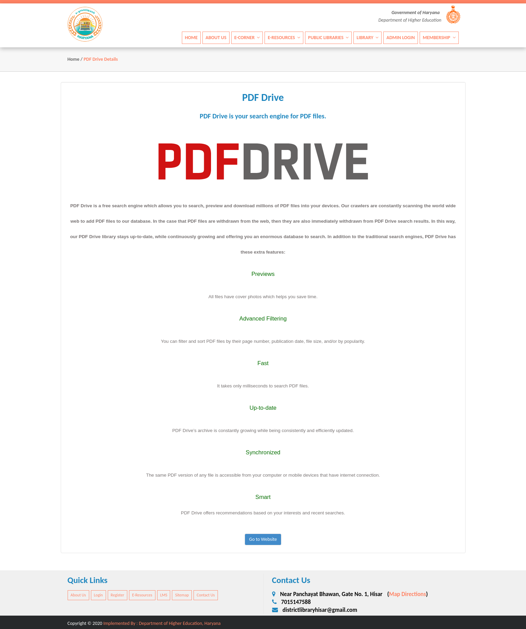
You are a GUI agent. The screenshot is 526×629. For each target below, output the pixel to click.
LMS (163, 595)
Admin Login (400, 37)
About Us (216, 37)
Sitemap (182, 595)
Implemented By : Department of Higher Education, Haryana (162, 623)
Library (367, 37)
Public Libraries (328, 37)
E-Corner (247, 37)
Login (98, 595)
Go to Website (263, 539)
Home (191, 37)
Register (117, 595)
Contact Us (206, 595)
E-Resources (284, 37)
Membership (439, 37)
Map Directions (407, 594)
